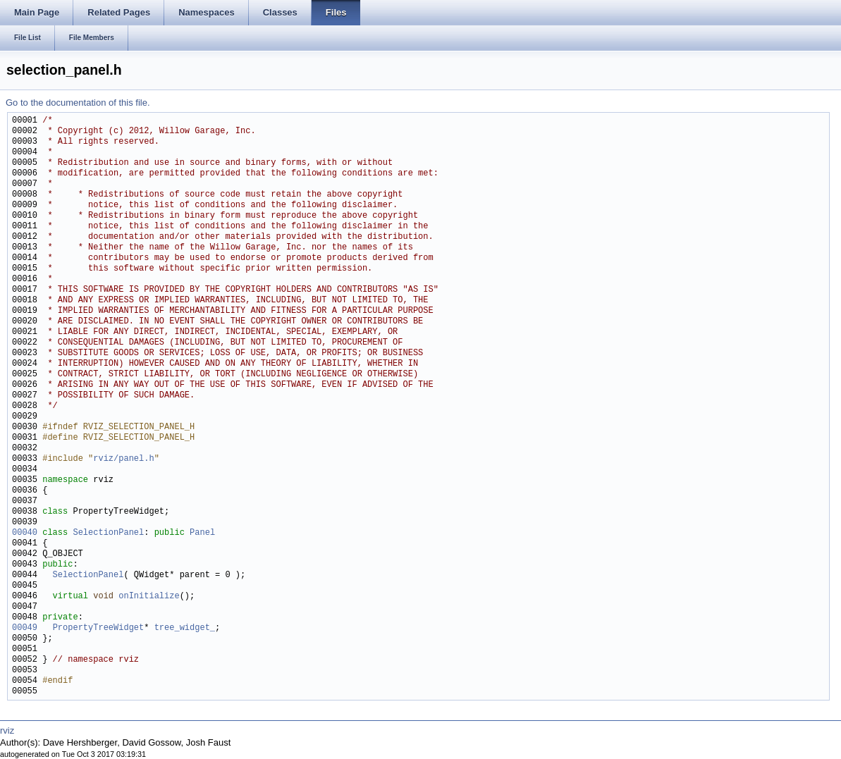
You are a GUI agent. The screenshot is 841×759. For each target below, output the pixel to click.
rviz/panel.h (123, 459)
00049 (24, 628)
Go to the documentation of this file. (78, 102)
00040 (24, 533)
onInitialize (148, 597)
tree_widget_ (184, 628)
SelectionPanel (108, 533)
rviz (7, 730)
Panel (202, 533)
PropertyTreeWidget (99, 628)
